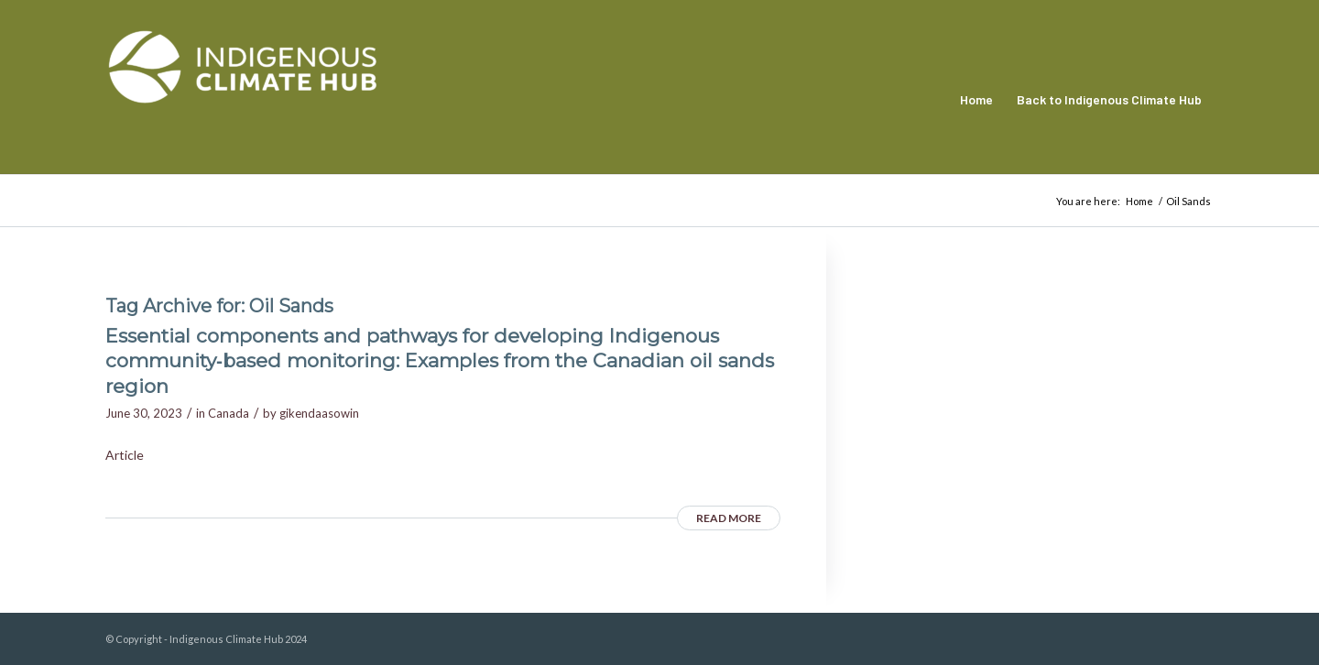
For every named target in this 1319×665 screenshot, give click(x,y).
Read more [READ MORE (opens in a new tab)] (728, 518)
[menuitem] (976, 100)
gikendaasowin (319, 413)
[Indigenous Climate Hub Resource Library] (242, 100)
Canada (228, 413)
